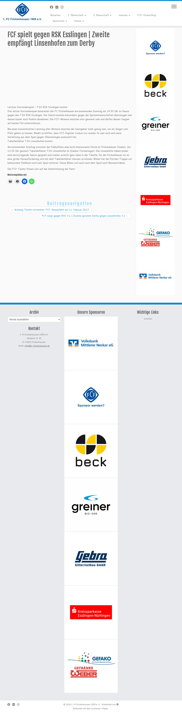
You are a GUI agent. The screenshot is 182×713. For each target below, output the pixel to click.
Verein (79, 21)
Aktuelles (55, 15)
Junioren (124, 15)
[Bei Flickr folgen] (58, 7)
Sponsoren (60, 21)
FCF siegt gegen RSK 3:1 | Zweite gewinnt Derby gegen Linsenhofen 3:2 (85, 216)
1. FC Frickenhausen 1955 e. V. (85, 704)
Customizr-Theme (99, 708)
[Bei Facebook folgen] (52, 7)
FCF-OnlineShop (146, 15)
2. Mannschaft (102, 15)
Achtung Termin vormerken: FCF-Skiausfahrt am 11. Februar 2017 (50, 209)
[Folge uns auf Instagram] (63, 7)
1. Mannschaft (77, 15)
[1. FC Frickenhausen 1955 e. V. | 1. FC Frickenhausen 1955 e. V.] (21, 11)
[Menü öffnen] (174, 6)
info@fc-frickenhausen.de (37, 345)
